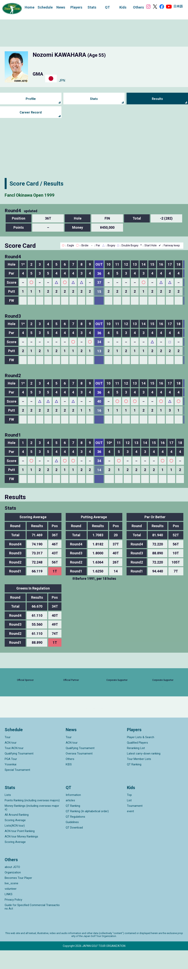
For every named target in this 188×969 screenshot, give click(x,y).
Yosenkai (10, 783)
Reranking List (136, 766)
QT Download (74, 846)
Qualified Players (137, 761)
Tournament (135, 824)
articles (70, 819)
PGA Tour (11, 777)
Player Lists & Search (140, 755)
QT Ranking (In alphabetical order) (87, 829)
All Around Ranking (17, 833)
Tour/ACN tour (14, 766)
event (130, 829)
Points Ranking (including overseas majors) (32, 819)
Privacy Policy (13, 918)
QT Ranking (134, 783)
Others (70, 777)
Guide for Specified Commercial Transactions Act (32, 925)
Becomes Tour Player (18, 896)
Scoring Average (15, 838)
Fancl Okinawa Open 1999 (39, 194)
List (129, 819)
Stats (94, 99)
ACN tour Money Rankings (21, 855)
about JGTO (12, 885)
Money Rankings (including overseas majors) (32, 825)
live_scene (11, 902)
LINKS (8, 913)
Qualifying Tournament (19, 772)
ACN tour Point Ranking (20, 849)
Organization (13, 891)
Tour (7, 755)
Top (129, 813)
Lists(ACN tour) (15, 844)
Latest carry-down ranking (143, 772)
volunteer (11, 907)
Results (157, 99)
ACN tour (11, 761)
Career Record (30, 112)
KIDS (69, 783)
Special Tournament (17, 788)
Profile (30, 99)
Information (73, 813)
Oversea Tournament (79, 772)
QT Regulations (75, 835)
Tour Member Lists (139, 777)
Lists (8, 813)
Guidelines (72, 840)
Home (26, 7)
